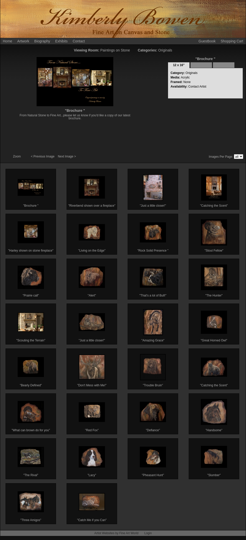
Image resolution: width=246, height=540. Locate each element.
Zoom (17, 156)
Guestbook (207, 41)
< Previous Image (43, 156)
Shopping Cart (232, 41)
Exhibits (61, 41)
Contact (79, 41)
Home (7, 41)
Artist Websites (104, 533)
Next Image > (67, 156)
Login (148, 533)
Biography (42, 41)
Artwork (23, 41)
